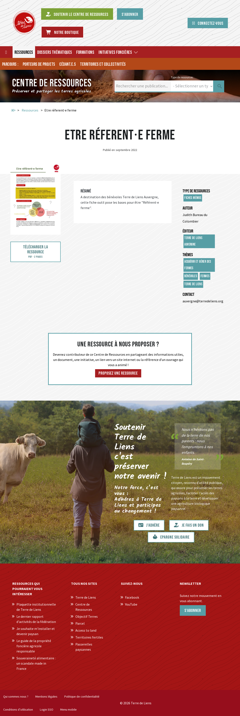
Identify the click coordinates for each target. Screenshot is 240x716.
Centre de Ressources (83, 607)
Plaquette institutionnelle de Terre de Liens (36, 607)
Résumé (86, 191)
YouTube (131, 604)
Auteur (188, 208)
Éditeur (188, 231)
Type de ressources (196, 191)
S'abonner (193, 610)
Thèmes (188, 254)
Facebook (132, 597)
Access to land (85, 630)
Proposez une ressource (118, 373)
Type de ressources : (182, 77)
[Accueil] (6, 52)
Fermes (205, 276)
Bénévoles (190, 276)
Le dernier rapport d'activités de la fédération (36, 619)
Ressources (30, 110)
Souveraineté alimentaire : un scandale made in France (35, 663)
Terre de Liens (193, 284)
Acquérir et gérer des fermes (197, 265)
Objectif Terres (86, 616)
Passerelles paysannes (83, 647)
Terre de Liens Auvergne (193, 241)
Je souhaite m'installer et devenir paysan (35, 631)
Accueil (13, 110)
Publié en (109, 150)
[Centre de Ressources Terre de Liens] (24, 22)
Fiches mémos (192, 198)
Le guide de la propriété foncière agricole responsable (33, 646)
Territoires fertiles (89, 637)
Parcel (80, 623)
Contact (188, 294)
